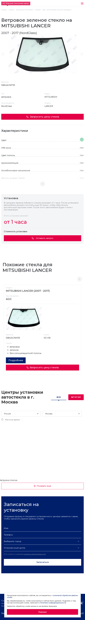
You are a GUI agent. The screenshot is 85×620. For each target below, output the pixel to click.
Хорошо (42, 612)
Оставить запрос (42, 238)
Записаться (42, 562)
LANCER (38, 10)
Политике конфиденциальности (53, 603)
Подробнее (15, 360)
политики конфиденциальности (34, 554)
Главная (4, 10)
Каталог (11, 10)
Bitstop (76, 397)
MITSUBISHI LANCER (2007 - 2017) (28, 290)
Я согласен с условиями (25, 554)
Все (59, 397)
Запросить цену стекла (42, 116)
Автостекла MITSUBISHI (24, 10)
